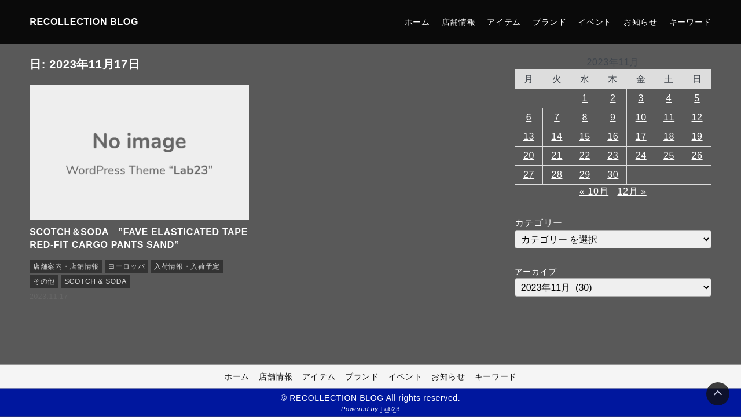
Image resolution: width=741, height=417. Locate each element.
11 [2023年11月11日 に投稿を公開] (668, 117)
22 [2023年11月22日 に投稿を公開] (584, 155)
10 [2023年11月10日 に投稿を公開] (641, 117)
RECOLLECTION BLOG (84, 22)
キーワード (690, 22)
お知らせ (640, 22)
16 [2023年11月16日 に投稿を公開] (612, 136)
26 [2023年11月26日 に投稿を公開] (697, 155)
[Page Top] (717, 393)
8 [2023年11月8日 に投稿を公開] (585, 117)
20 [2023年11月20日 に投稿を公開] (528, 155)
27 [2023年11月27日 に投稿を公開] (528, 175)
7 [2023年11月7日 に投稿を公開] (557, 117)
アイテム (504, 22)
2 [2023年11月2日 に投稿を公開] (613, 98)
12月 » (631, 191)
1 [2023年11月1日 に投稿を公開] (585, 98)
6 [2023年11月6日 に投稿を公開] (529, 117)
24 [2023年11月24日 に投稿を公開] (641, 155)
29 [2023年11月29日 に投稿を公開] (584, 175)
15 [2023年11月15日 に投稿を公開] (584, 136)
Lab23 (390, 408)
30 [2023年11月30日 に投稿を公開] (612, 175)
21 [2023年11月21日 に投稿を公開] (556, 155)
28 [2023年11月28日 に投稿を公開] (556, 175)
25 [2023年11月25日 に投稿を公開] (668, 155)
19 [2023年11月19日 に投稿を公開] (697, 136)
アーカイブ (536, 271)
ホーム (417, 22)
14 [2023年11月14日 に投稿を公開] (556, 136)
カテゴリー (539, 223)
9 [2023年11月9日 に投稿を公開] (613, 117)
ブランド (550, 22)
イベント (595, 22)
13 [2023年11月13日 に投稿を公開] (528, 136)
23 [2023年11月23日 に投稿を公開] (612, 155)
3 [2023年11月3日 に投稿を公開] (641, 98)
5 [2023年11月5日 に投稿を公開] (697, 98)
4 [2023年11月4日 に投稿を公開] (669, 98)
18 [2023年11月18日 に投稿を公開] (668, 136)
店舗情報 (459, 22)
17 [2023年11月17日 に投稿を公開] (641, 136)
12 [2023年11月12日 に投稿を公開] (697, 117)
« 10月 (593, 191)
